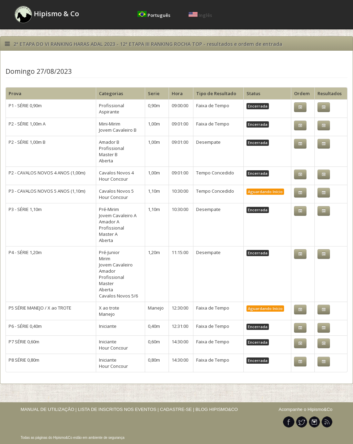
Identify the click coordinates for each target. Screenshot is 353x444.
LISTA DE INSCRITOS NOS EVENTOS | (118, 409)
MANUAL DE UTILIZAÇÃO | (49, 409)
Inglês (200, 15)
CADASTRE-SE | (177, 409)
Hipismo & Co (46, 14)
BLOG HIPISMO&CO (216, 409)
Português (154, 15)
